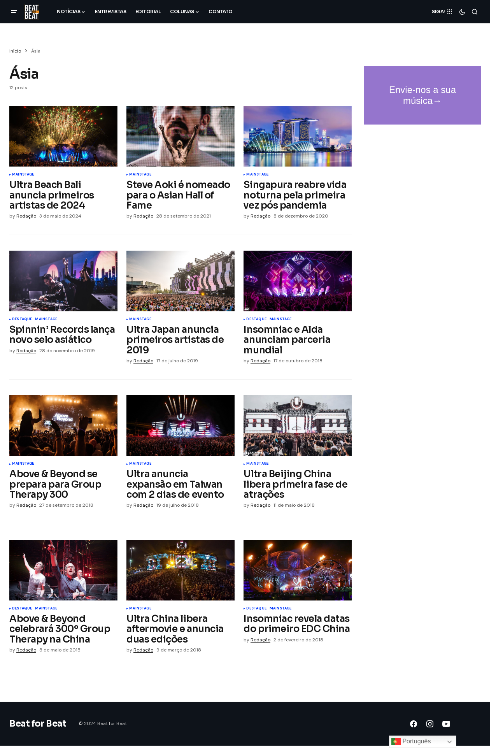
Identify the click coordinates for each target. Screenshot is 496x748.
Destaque (22, 319)
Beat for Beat (37, 723)
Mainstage (23, 175)
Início (15, 51)
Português (411, 741)
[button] (14, 11)
